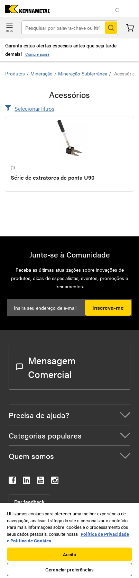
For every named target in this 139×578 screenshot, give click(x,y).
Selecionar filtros (34, 108)
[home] (25, 11)
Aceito (69, 554)
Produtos (15, 73)
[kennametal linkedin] (26, 482)
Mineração (41, 73)
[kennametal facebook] (12, 482)
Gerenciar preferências (69, 569)
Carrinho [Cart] (130, 28)
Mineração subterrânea (82, 73)
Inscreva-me (108, 307)
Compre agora (37, 54)
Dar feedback (29, 501)
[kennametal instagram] (54, 482)
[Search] (111, 27)
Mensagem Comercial (46, 367)
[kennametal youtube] (40, 482)
